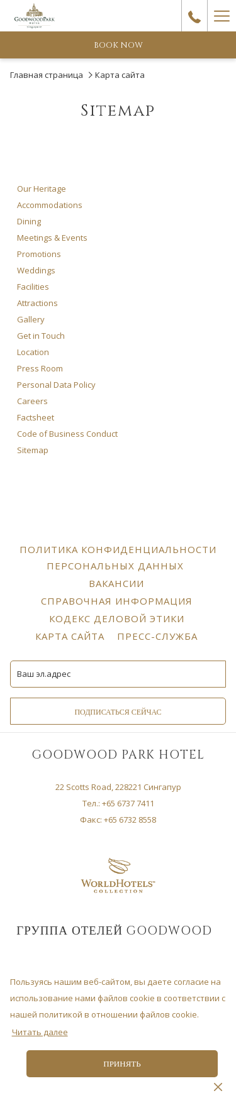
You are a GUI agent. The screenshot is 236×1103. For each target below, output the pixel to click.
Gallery (31, 319)
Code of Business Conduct (67, 433)
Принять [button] (121, 1064)
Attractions (37, 303)
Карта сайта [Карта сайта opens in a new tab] (71, 636)
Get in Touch (41, 335)
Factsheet (35, 417)
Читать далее (40, 1032)
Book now (118, 45)
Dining (29, 221)
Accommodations (49, 205)
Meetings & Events (52, 237)
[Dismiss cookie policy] (218, 1086)
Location (33, 352)
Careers (32, 401)
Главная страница (46, 74)
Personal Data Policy (56, 384)
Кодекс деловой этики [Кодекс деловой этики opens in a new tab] (118, 618)
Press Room (40, 368)
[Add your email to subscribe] (118, 674)
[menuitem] (117, 557)
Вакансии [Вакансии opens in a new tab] (118, 583)
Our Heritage (41, 188)
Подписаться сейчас (117, 712)
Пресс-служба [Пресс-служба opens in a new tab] (159, 636)
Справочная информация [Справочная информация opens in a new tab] (118, 601)
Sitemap (32, 450)
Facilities (33, 286)
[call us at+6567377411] (194, 15)
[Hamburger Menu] (221, 15)
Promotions (39, 254)
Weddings (36, 270)
